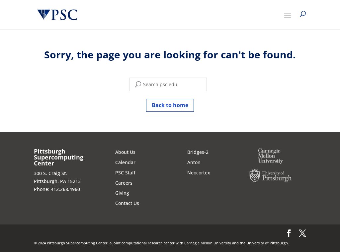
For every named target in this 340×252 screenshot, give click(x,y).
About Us (125, 152)
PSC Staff (125, 172)
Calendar (125, 162)
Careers (123, 183)
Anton (194, 162)
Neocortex (198, 172)
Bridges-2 (198, 152)
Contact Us (127, 203)
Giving (122, 193)
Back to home (170, 105)
